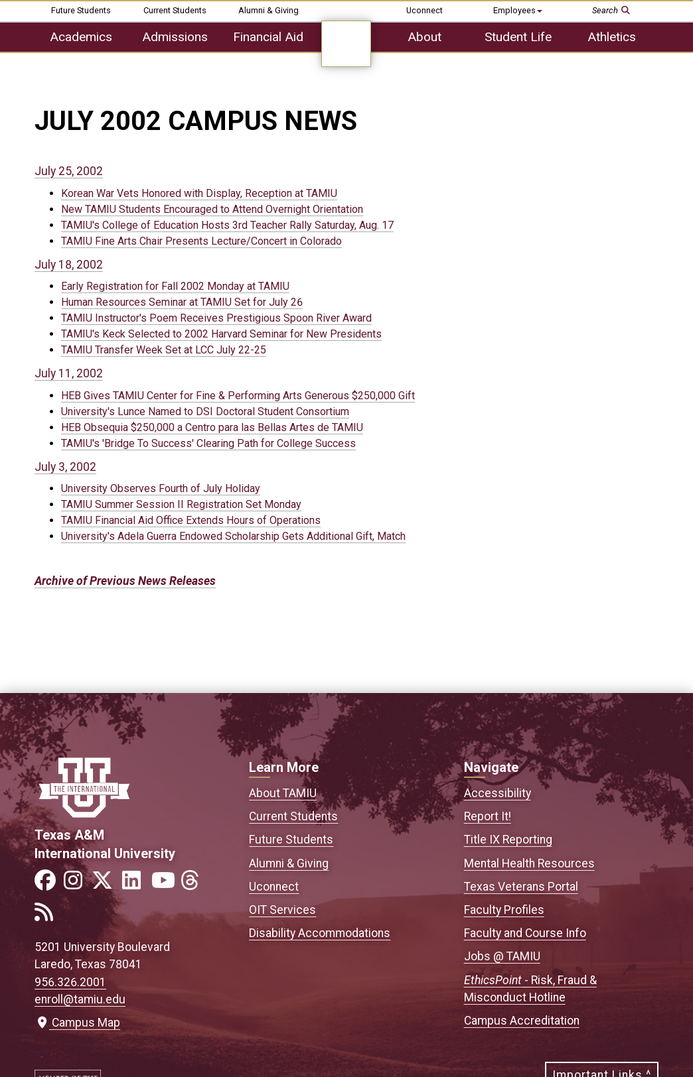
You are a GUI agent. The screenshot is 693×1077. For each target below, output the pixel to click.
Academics (81, 36)
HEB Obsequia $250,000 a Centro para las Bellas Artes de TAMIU (212, 427)
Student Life (518, 36)
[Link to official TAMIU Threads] (194, 884)
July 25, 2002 (69, 171)
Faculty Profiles (504, 910)
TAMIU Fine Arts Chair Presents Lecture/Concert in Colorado (201, 241)
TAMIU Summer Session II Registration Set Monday (181, 504)
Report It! (487, 816)
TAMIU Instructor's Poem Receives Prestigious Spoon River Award (216, 318)
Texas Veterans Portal (521, 886)
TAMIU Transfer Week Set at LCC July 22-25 (163, 350)
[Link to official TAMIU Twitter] (106, 884)
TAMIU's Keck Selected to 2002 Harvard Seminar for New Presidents (221, 334)
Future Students (81, 10)
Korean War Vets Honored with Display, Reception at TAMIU (199, 193)
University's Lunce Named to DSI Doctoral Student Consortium (205, 411)
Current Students (174, 10)
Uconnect (424, 10)
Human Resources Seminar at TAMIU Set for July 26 (182, 302)
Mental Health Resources (529, 863)
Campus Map (77, 1022)
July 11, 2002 (69, 373)
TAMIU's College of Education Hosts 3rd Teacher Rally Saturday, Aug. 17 (227, 225)
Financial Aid (268, 36)
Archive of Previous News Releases (125, 581)
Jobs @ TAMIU (502, 956)
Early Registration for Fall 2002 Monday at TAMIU (175, 286)
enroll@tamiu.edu (80, 999)
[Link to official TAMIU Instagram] (77, 884)
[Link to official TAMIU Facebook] (48, 884)
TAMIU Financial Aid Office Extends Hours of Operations (191, 520)
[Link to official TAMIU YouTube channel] (164, 884)
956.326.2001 (70, 982)
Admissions (175, 36)
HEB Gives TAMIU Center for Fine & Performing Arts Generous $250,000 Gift (238, 395)
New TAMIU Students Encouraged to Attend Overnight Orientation (212, 209)
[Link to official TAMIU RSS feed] (48, 916)
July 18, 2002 (69, 264)
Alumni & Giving (268, 10)
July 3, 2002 (65, 467)
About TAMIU (283, 793)
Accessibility (497, 793)
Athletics (611, 36)
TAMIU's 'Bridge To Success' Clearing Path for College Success (208, 443)
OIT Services (282, 910)
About (424, 36)
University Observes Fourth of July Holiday (160, 488)
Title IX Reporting (508, 839)
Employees (517, 10)
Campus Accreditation (521, 1020)
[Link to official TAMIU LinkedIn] (135, 884)
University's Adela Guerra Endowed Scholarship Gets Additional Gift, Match (233, 536)
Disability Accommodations (319, 933)
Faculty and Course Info (525, 933)
